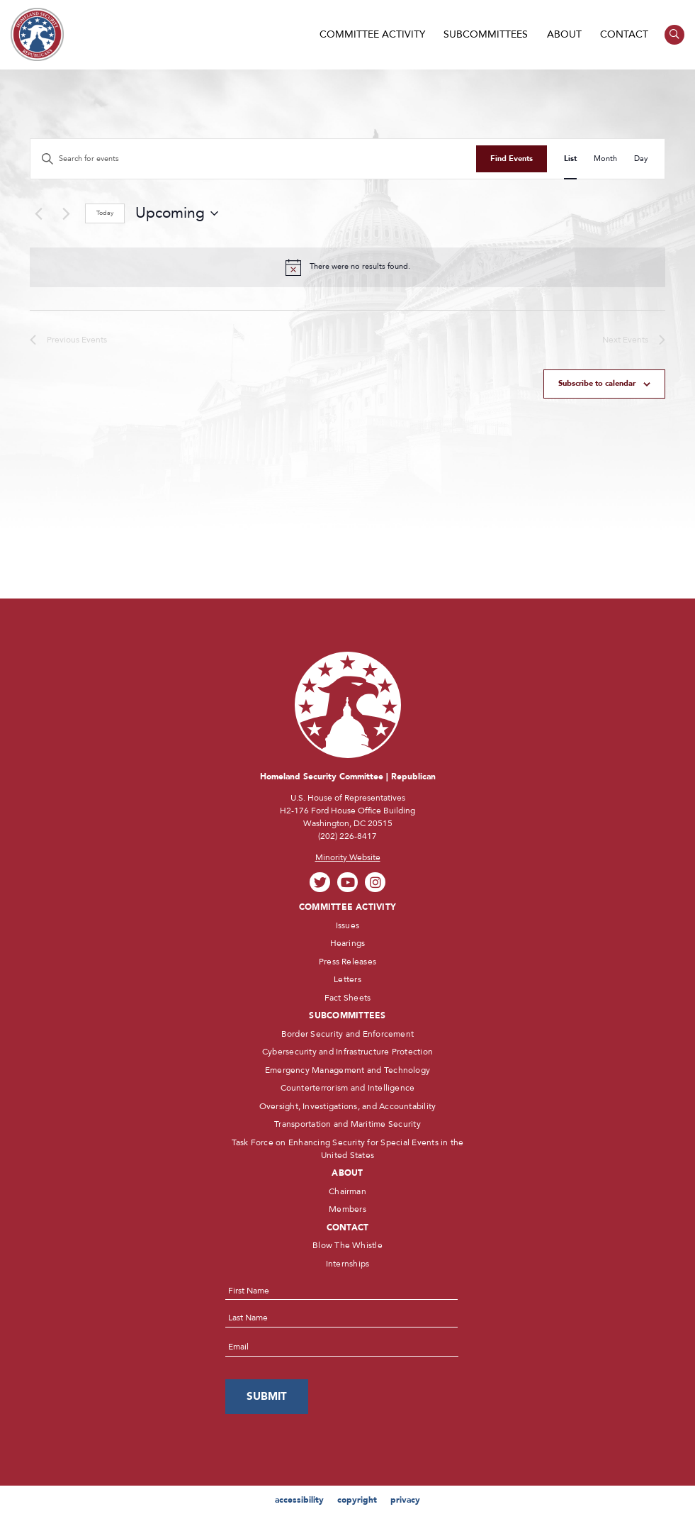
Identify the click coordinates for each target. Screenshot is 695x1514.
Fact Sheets (347, 997)
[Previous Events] (38, 213)
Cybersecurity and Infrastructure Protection (347, 1051)
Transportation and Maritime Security (347, 1124)
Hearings (348, 943)
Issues (347, 925)
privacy (405, 1499)
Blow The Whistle (347, 1245)
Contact (624, 34)
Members (347, 1209)
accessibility (299, 1499)
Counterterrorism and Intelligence (348, 1087)
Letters (347, 979)
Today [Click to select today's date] (104, 212)
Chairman (347, 1191)
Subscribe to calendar (596, 383)
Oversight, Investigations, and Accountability (347, 1106)
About (564, 34)
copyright (357, 1499)
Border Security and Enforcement (347, 1034)
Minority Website (347, 857)
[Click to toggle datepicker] (176, 213)
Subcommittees (485, 34)
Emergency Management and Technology (347, 1070)
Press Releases (347, 961)
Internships (348, 1263)
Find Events (511, 158)
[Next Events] (65, 213)
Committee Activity (372, 34)
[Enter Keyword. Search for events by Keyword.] (253, 159)
